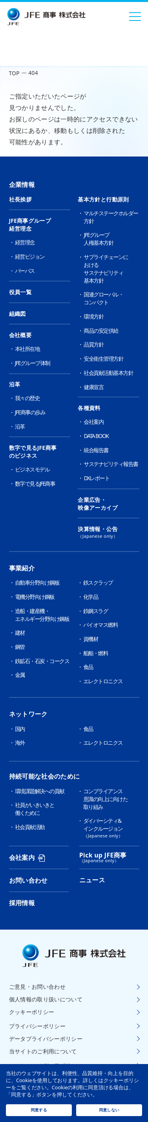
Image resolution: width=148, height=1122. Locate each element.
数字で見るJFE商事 (35, 483)
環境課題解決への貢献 (39, 791)
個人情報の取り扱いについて (46, 999)
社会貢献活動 (30, 827)
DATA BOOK (96, 436)
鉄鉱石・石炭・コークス (42, 661)
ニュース (92, 880)
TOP (14, 73)
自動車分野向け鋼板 (37, 582)
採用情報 (22, 902)
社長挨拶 (20, 199)
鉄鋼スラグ (95, 611)
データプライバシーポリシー (46, 1038)
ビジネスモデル (32, 469)
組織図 (17, 313)
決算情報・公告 (108, 532)
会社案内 (93, 421)
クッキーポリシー (31, 1012)
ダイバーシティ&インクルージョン (111, 828)
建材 (20, 632)
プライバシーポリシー (37, 1026)
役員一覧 (20, 292)
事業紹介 (22, 568)
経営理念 (25, 242)
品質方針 (93, 344)
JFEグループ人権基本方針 (98, 238)
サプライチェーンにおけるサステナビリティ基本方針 (106, 268)
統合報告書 (96, 450)
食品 (88, 667)
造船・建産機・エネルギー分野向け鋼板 (42, 615)
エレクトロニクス (103, 681)
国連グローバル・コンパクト (103, 298)
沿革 (15, 384)
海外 (20, 742)
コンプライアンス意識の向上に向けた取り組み (105, 799)
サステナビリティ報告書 (111, 464)
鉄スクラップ (98, 582)
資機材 (90, 639)
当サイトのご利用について (43, 1051)
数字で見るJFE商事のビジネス (33, 451)
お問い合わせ (28, 880)
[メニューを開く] (135, 16)
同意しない (109, 1110)
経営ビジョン (30, 256)
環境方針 (93, 316)
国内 (20, 728)
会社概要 (20, 335)
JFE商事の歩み (30, 412)
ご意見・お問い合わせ (37, 986)
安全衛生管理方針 (103, 358)
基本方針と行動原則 (103, 199)
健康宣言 (93, 387)
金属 (20, 674)
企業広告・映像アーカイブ (98, 503)
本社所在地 (27, 348)
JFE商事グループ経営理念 (30, 224)
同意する (39, 1110)
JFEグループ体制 (32, 363)
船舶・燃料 (95, 653)
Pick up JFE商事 (103, 855)
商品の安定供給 (101, 330)
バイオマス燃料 (100, 624)
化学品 (90, 596)
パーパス (25, 270)
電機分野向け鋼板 (34, 596)
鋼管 (20, 646)
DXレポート (96, 478)
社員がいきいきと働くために (34, 808)
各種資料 (89, 408)
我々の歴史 (27, 398)
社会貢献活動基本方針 (108, 372)
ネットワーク (28, 714)
